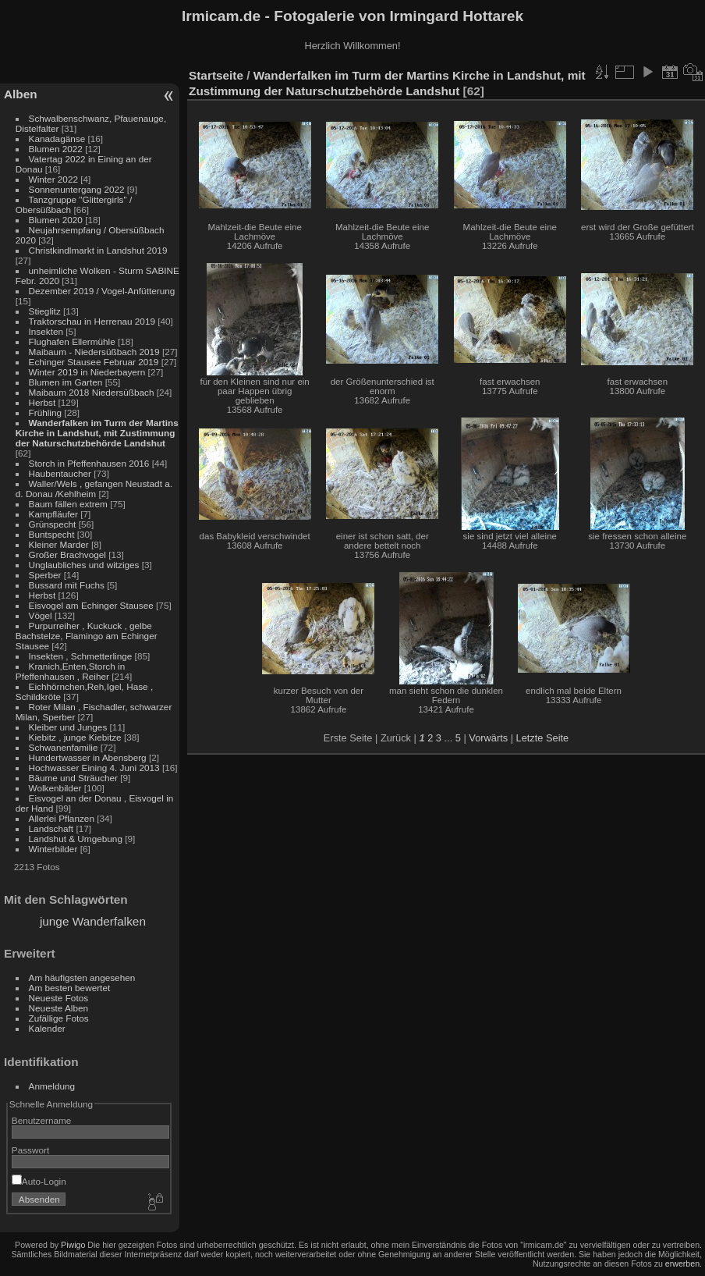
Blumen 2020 (56, 220)
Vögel (40, 615)
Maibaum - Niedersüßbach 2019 (94, 352)
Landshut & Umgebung (75, 838)
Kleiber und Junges (68, 727)
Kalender (47, 1028)
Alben (20, 94)
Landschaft (51, 828)
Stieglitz (46, 311)
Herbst (42, 402)
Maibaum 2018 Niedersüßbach (91, 392)
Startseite (216, 75)
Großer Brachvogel (67, 554)
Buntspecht (52, 534)
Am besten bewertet (70, 988)
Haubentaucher (60, 473)
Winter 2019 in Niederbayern (87, 372)
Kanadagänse (57, 138)
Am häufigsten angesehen (82, 977)
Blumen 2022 (56, 149)
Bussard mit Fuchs (67, 585)
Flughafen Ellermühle (72, 341)
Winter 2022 (53, 179)
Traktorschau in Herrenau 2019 (92, 321)
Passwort (30, 1150)
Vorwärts (488, 738)
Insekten (46, 331)
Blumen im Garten (66, 382)
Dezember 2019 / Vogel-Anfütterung (102, 291)
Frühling (45, 412)
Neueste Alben (59, 1008)
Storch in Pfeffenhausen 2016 (89, 463)
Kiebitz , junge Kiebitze (75, 737)
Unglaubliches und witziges (84, 565)
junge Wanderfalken (93, 921)
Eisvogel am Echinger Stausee (91, 605)
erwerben (682, 1263)
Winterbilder (53, 849)
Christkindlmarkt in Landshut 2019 (98, 250)
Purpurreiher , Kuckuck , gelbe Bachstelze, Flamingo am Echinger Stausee (87, 635)
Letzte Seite (542, 738)
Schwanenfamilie (63, 747)
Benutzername (42, 1120)
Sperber (45, 575)
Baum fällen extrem (68, 504)
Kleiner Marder (59, 544)
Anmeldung (52, 1086)
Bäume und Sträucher (73, 778)
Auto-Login (39, 1181)
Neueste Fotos (59, 998)
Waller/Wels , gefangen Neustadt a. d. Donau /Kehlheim (94, 488)
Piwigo (73, 1244)
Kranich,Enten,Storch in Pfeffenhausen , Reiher (70, 671)
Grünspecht (52, 524)
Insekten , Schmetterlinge (81, 656)
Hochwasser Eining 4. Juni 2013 (94, 767)
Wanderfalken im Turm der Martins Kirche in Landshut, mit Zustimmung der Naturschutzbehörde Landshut (97, 433)
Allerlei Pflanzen (61, 818)
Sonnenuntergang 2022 (77, 189)
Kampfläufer (53, 514)
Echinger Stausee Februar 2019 (94, 362)
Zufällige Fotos (59, 1018)
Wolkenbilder (55, 788)
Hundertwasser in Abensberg (88, 757)
